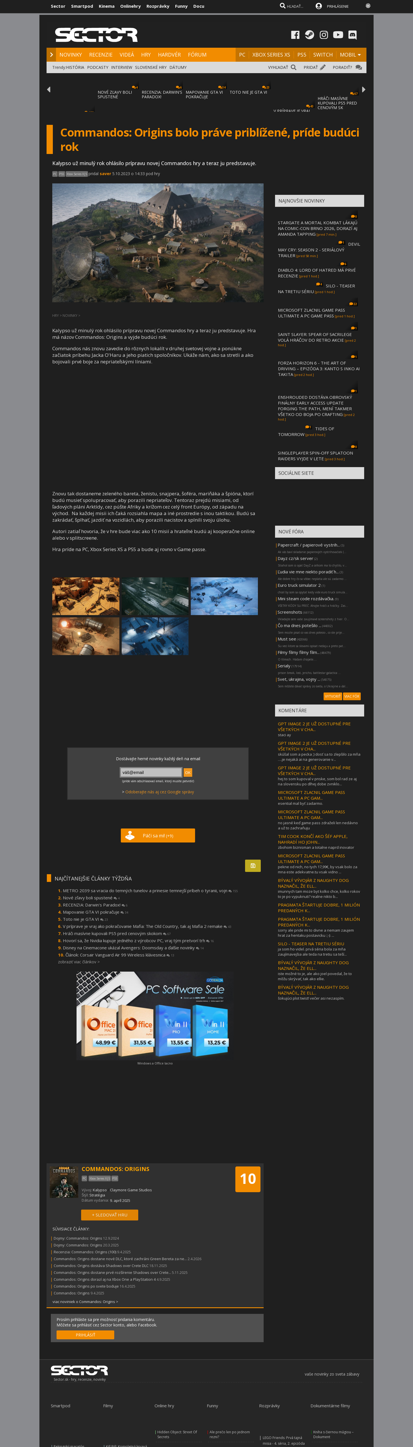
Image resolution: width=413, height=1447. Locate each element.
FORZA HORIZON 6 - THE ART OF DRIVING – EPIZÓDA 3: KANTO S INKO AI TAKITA (319, 368)
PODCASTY (97, 67)
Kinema (107, 6)
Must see (287, 639)
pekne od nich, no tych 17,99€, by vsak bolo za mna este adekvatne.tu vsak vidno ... (317, 869)
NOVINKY (70, 54)
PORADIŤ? (342, 67)
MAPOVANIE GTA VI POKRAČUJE (204, 94)
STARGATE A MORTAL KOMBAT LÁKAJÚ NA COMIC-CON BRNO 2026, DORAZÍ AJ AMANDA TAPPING (317, 228)
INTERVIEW (121, 67)
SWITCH (323, 54)
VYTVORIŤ (333, 696)
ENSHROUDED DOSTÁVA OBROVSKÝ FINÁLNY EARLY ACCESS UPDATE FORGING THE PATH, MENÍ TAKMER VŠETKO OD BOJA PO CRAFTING (315, 405)
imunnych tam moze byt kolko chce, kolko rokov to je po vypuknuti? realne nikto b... (319, 894)
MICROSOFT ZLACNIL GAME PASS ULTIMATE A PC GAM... (311, 795)
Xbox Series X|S (77, 174)
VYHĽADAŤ (278, 67)
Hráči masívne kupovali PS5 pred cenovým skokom (117, 933)
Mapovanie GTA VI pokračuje (95, 912)
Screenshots (290, 612)
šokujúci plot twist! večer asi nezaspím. (311, 998)
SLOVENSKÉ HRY (151, 67)
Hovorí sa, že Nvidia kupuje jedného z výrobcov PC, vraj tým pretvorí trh (138, 940)
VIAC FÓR (351, 696)
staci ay (284, 734)
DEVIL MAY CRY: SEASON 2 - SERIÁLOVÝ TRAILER (319, 249)
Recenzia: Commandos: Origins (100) (85, 1251)
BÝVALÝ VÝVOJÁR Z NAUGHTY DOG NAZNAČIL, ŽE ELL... (313, 883)
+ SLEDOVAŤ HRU (109, 1215)
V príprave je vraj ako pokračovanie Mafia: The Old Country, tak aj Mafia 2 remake (147, 926)
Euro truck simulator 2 (299, 585)
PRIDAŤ (311, 67)
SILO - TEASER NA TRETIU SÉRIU (311, 943)
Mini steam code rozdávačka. (306, 598)
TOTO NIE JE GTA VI (248, 92)
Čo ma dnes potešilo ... (299, 625)
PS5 (301, 54)
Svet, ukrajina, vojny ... (299, 679)
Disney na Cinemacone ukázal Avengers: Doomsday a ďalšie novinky (133, 947)
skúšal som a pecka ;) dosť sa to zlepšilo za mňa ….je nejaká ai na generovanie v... (319, 757)
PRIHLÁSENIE (338, 6)
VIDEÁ (127, 54)
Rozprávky (158, 6)
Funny (181, 6)
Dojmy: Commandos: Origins (78, 1238)
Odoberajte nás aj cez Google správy (159, 791)
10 (248, 1178)
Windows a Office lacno (155, 1063)
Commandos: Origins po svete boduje (86, 1286)
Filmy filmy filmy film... (299, 652)
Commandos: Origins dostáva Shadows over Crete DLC (101, 1265)
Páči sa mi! (158, 835)
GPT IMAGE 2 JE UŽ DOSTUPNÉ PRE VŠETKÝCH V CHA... (314, 726)
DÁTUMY (178, 67)
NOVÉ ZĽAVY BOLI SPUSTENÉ (115, 94)
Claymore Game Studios (131, 1189)
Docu (198, 6)
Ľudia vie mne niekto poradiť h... (308, 572)
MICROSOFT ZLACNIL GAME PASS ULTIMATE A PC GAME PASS (311, 313)
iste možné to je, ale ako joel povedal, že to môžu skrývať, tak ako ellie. (315, 976)
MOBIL (348, 54)
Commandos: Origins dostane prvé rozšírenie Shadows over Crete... (112, 1272)
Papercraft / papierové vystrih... (309, 545)
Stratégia (97, 1195)
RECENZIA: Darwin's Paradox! (95, 905)
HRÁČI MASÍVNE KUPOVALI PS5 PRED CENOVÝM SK (337, 103)
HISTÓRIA (75, 67)
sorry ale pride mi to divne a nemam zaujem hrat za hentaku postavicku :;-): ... (316, 933)
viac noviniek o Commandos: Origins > (85, 1301)
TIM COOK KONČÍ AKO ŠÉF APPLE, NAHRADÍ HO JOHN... (313, 839)
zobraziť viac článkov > (79, 961)
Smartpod (82, 6)
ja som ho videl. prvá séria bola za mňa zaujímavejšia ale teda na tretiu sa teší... (312, 951)
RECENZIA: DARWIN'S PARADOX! (162, 94)
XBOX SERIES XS (271, 54)
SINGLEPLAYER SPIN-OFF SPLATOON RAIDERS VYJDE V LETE (315, 455)
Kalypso (100, 1189)
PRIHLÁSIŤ (85, 1335)
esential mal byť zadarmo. (300, 803)
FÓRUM (197, 54)
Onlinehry (130, 6)
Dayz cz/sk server (295, 558)
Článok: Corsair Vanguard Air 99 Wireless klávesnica (119, 955)
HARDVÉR (169, 54)
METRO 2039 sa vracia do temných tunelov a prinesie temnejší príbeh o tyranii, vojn (150, 890)
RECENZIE (101, 54)
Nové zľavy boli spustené (91, 897)
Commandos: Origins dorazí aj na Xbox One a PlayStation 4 (105, 1279)
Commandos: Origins (72, 1293)
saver (105, 173)
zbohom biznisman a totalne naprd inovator (316, 847)
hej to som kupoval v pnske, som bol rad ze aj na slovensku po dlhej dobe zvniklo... (317, 781)
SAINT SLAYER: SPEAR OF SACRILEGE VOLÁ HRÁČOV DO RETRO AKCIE (315, 337)
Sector (58, 6)
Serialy (284, 666)
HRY (146, 54)
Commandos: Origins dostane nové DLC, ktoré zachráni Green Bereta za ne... (120, 1258)
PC (242, 54)
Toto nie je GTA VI (85, 919)
